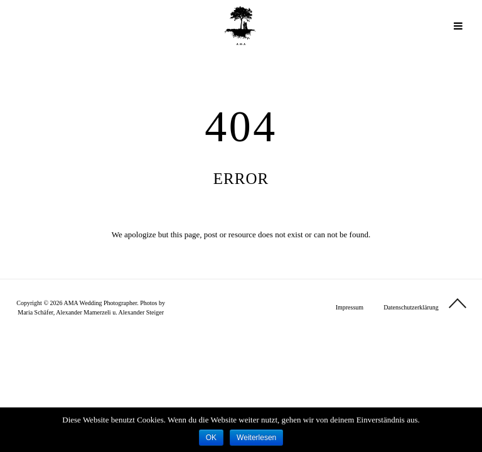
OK (211, 437)
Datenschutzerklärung (411, 307)
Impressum (349, 307)
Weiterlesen (256, 437)
